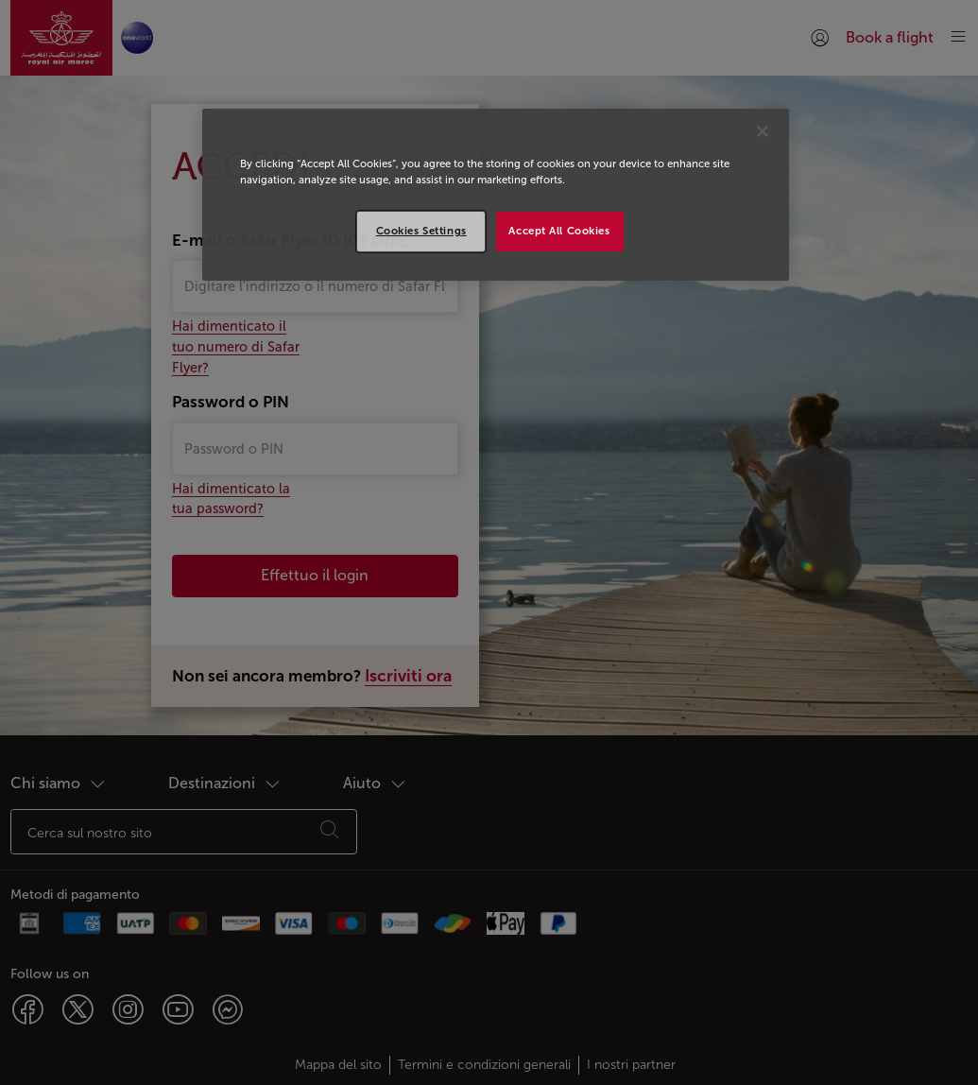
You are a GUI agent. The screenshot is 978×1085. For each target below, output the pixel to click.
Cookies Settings (421, 230)
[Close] (762, 131)
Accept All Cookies (558, 230)
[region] (495, 195)
